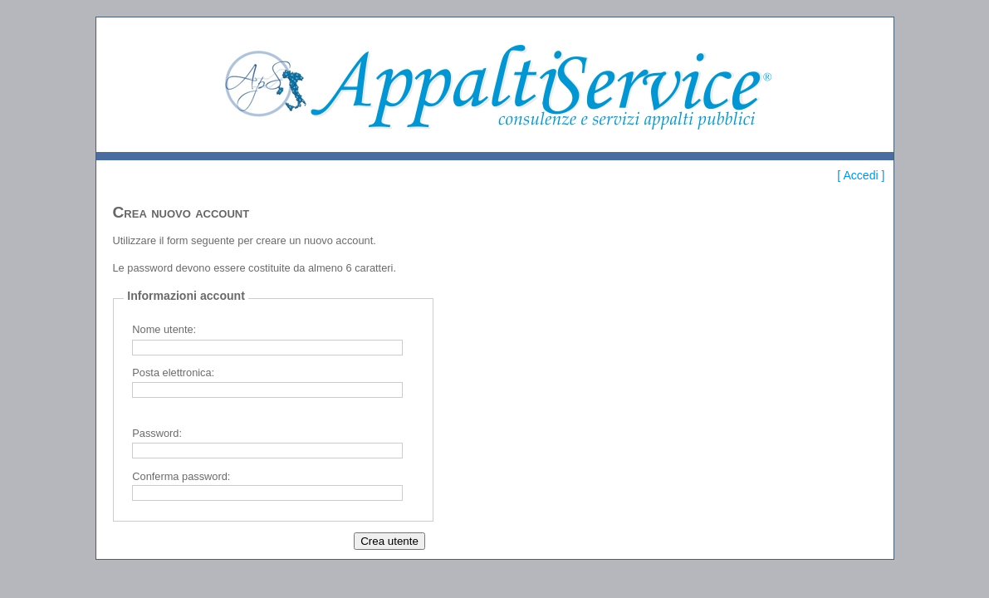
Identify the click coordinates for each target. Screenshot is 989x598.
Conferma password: (181, 476)
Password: (157, 433)
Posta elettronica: (173, 372)
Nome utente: (164, 329)
